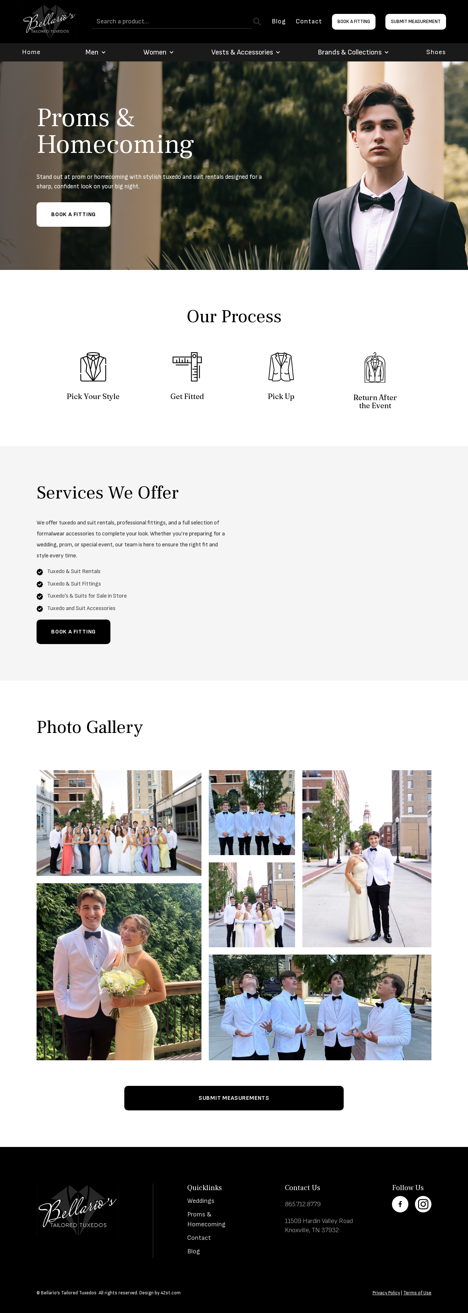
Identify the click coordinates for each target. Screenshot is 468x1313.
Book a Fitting (353, 22)
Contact (309, 21)
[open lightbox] (119, 823)
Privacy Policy (386, 1293)
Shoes (436, 52)
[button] (92, 52)
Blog (279, 21)
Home (31, 52)
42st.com (171, 1293)
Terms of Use (417, 1293)
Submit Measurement (416, 22)
